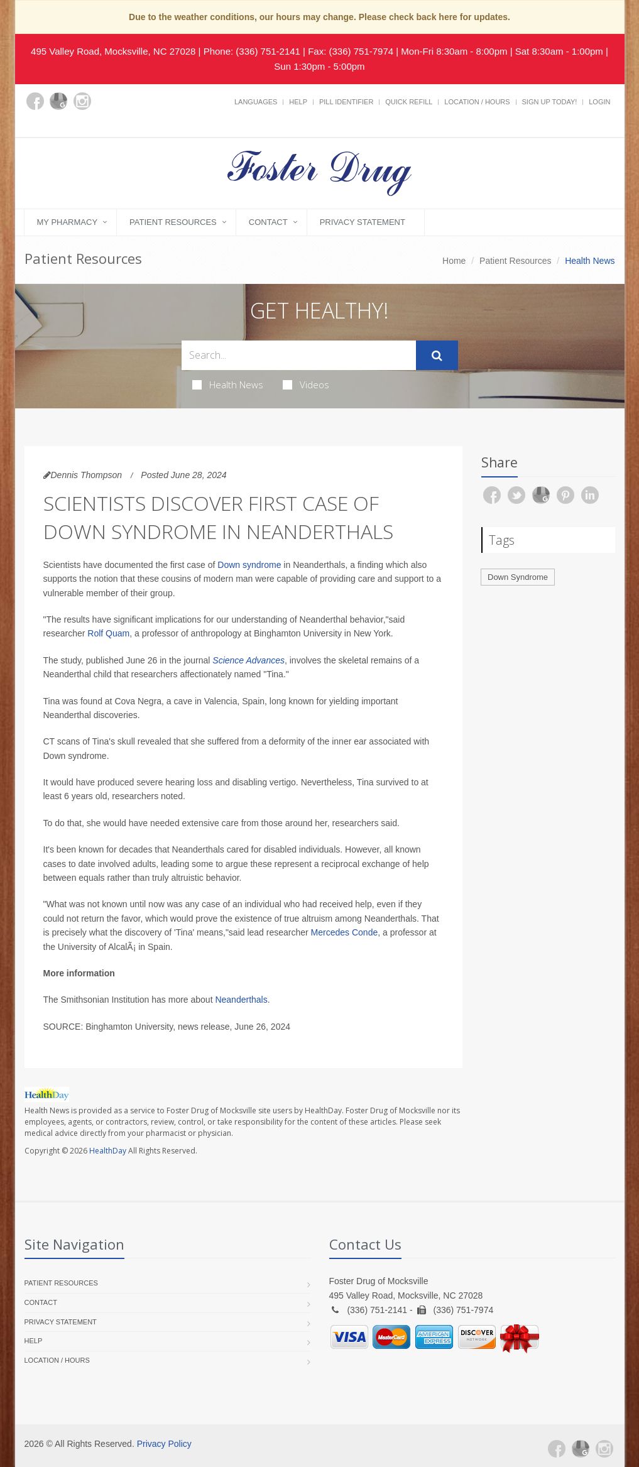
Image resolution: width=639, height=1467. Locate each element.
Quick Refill (408, 102)
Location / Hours (477, 102)
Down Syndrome (518, 577)
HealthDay (107, 1150)
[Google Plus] (58, 101)
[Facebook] (35, 101)
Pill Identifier (346, 102)
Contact (268, 222)
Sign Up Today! (549, 102)
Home (454, 261)
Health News (227, 384)
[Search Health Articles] (299, 355)
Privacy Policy (164, 1444)
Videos (306, 384)
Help (298, 102)
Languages (255, 102)
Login (599, 102)
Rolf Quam (108, 633)
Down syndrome (249, 565)
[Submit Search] (437, 356)
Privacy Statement (362, 222)
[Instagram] (82, 101)
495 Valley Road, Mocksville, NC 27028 (113, 51)
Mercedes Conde (344, 932)
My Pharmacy (67, 222)
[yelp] (35, 123)
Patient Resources (173, 222)
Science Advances (248, 660)
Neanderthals (241, 1000)
